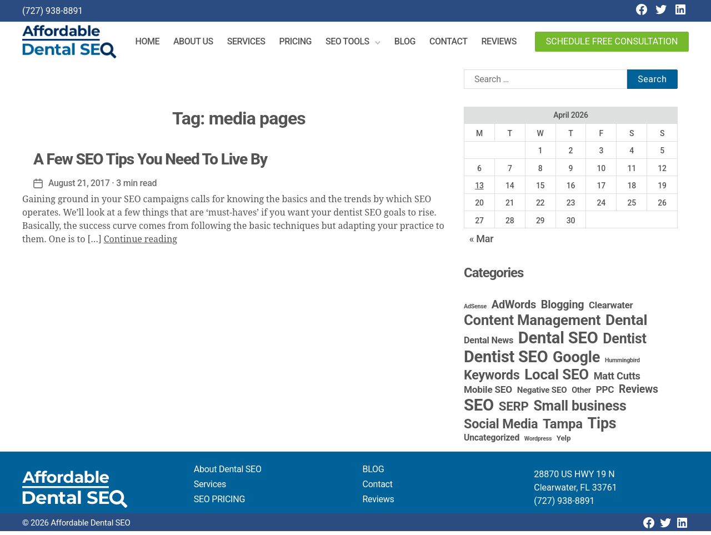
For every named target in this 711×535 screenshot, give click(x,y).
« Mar (481, 242)
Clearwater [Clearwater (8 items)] (611, 308)
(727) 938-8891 (52, 11)
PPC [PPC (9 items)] (605, 393)
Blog (410, 43)
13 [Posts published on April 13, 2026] (479, 189)
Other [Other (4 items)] (581, 394)
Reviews (504, 43)
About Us (199, 43)
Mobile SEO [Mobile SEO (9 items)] (488, 393)
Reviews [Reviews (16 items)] (638, 393)
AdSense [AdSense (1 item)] (475, 310)
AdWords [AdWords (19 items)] (514, 308)
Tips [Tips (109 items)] (602, 427)
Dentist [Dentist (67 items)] (624, 342)
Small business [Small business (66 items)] (579, 410)
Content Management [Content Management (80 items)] (532, 324)
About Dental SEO (228, 473)
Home (153, 43)
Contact (454, 43)
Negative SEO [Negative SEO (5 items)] (542, 394)
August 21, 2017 (79, 187)
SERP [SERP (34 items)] (514, 410)
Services (252, 43)
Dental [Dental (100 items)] (626, 323)
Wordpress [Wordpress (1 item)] (538, 442)
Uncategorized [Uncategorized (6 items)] (491, 441)
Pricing (300, 43)
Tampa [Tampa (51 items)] (563, 428)
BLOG (373, 473)
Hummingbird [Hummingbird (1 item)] (622, 364)
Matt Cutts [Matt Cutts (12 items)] (617, 380)
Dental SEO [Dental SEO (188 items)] (558, 341)
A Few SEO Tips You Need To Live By (150, 163)
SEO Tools (353, 43)
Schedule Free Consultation (612, 43)
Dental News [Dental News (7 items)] (488, 344)
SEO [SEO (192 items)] (479, 408)
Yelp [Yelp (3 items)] (563, 441)
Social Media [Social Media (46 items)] (501, 428)
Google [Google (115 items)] (576, 361)
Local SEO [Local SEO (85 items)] (556, 378)
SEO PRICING (219, 503)
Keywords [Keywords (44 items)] (491, 379)
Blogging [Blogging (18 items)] (562, 308)
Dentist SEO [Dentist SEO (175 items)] (506, 360)
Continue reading (140, 243)
